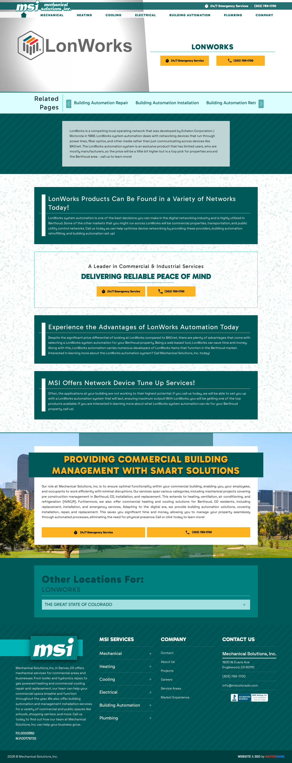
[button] (226, 6)
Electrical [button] (145, 15)
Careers (166, 679)
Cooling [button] (114, 15)
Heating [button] (84, 15)
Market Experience (175, 697)
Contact (167, 653)
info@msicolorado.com (240, 685)
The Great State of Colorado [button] (78, 604)
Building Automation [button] (190, 15)
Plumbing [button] (233, 15)
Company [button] (264, 15)
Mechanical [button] (52, 15)
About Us (168, 662)
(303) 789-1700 (234, 676)
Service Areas (171, 688)
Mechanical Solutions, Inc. (249, 654)
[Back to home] (44, 6)
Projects (167, 671)
